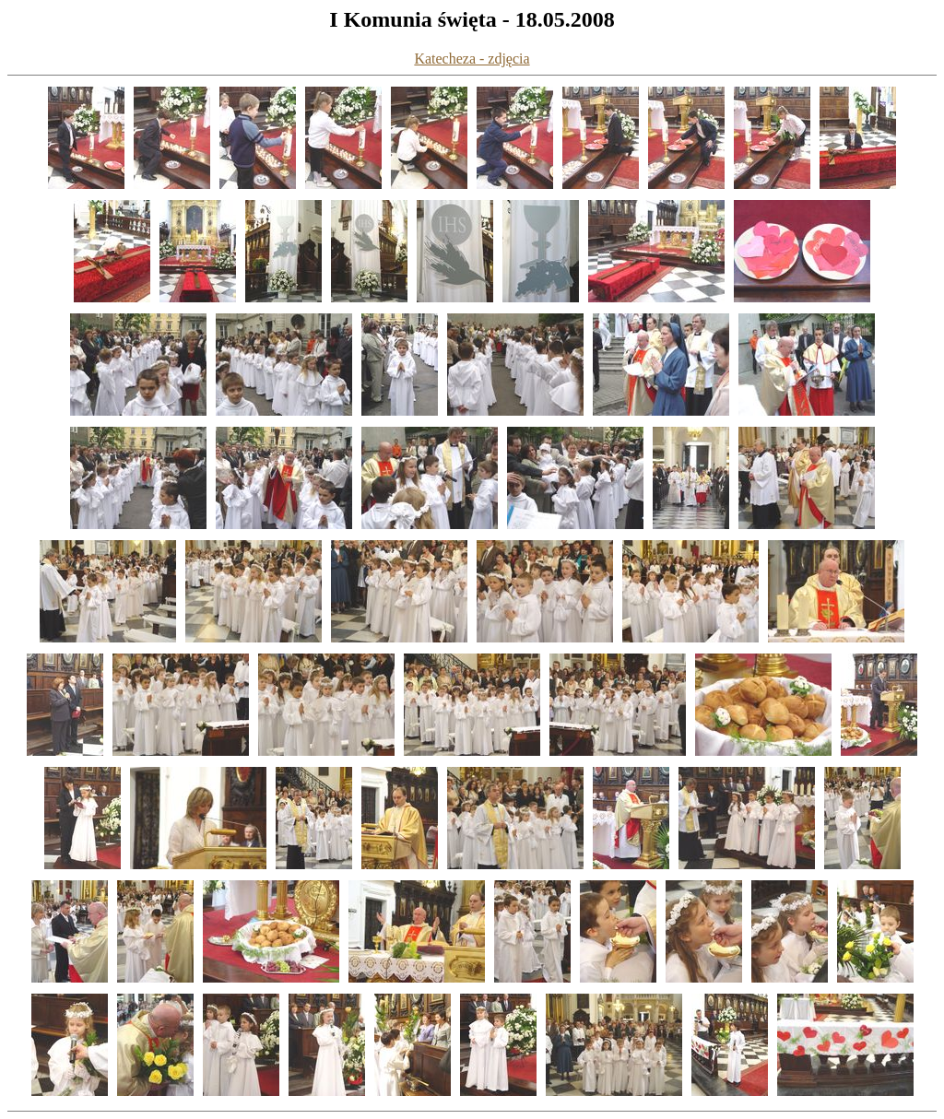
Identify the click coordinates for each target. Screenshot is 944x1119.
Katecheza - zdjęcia (471, 58)
